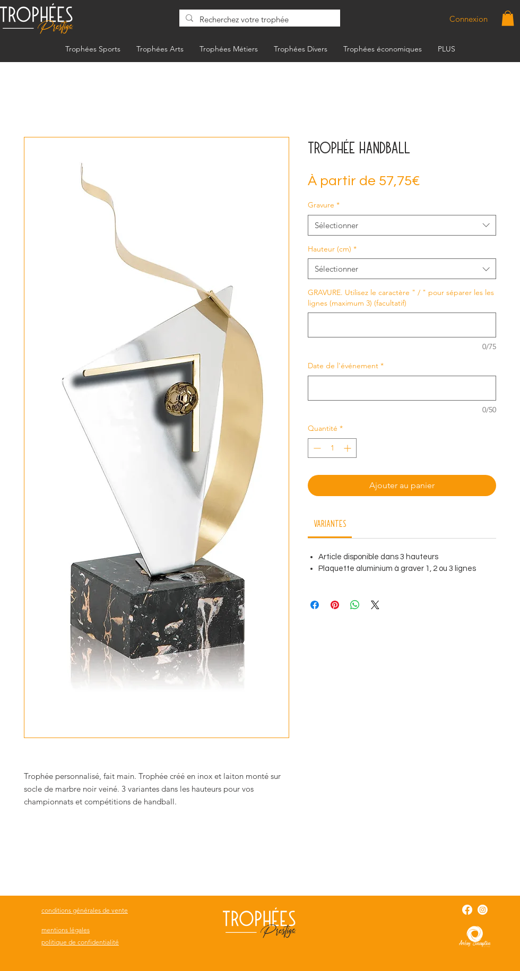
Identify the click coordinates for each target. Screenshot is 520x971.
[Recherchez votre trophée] (259, 19)
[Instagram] (483, 910)
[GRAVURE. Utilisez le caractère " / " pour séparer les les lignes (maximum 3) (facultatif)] (402, 325)
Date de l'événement (346, 365)
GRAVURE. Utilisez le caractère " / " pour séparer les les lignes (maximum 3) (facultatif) (401, 298)
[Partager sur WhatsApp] (355, 605)
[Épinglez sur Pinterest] (334, 605)
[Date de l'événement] (402, 388)
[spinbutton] (332, 448)
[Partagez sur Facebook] (314, 605)
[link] (330, 523)
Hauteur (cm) (332, 249)
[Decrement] (316, 448)
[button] (507, 18)
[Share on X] (375, 605)
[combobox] (402, 225)
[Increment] (348, 448)
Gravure (324, 205)
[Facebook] (467, 910)
